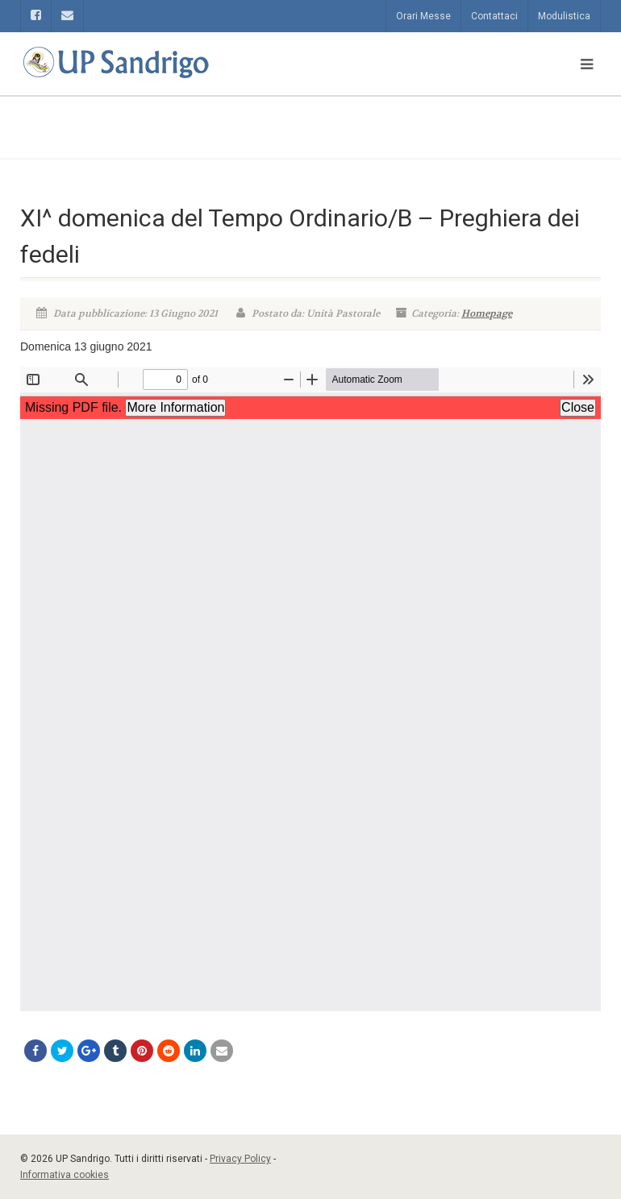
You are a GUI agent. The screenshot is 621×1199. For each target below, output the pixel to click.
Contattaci (494, 16)
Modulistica (564, 16)
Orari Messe (423, 16)
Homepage (486, 313)
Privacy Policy (240, 1158)
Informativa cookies (64, 1174)
